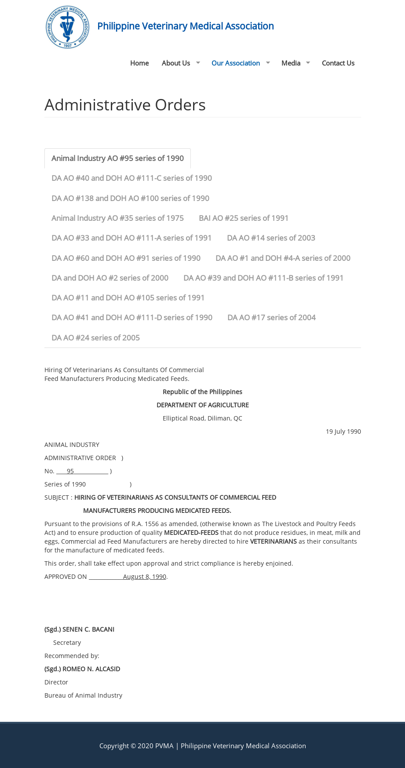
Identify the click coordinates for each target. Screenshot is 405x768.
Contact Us (338, 63)
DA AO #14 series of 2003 (271, 238)
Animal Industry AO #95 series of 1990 (117, 158)
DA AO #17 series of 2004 (271, 317)
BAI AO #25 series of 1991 (244, 218)
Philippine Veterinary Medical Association (185, 26)
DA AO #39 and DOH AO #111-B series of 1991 (263, 278)
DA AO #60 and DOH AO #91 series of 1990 (126, 258)
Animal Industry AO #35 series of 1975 (117, 218)
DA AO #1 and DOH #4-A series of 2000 (282, 258)
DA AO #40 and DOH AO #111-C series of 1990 (131, 178)
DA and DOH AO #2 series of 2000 (109, 278)
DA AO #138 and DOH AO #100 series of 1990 (130, 198)
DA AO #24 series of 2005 (95, 338)
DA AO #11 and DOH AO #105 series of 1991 (128, 298)
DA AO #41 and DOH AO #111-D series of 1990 (131, 317)
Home (139, 63)
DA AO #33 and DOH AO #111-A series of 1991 (131, 238)
